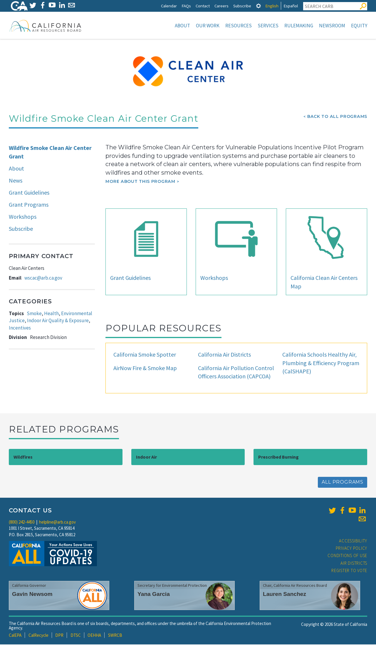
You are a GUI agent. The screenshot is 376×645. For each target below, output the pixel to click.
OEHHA (94, 636)
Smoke (34, 314)
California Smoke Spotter (144, 355)
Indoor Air (146, 457)
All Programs (342, 482)
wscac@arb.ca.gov (43, 278)
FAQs (186, 6)
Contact (203, 6)
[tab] (258, 5)
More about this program (140, 182)
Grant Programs (28, 205)
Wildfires (23, 457)
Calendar (169, 6)
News (15, 181)
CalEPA (15, 636)
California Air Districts (224, 355)
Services (268, 25)
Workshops (22, 217)
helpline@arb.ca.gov (57, 522)
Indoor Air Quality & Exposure (58, 321)
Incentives (20, 328)
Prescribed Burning (278, 457)
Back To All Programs (337, 117)
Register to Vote (349, 571)
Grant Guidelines (29, 193)
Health (51, 314)
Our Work (207, 25)
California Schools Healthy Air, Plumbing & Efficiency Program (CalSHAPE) (320, 363)
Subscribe (242, 6)
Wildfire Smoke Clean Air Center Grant (50, 153)
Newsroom (332, 25)
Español (290, 6)
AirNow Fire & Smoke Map (145, 368)
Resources (238, 25)
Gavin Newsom (32, 594)
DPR (59, 636)
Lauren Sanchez (284, 594)
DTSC (75, 636)
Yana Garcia (153, 594)
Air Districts (353, 564)
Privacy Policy (351, 549)
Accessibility (353, 541)
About (182, 25)
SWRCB (115, 636)
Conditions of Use (347, 556)
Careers (221, 6)
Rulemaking (298, 25)
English (271, 6)
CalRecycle (38, 636)
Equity (359, 25)
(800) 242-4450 (21, 522)
